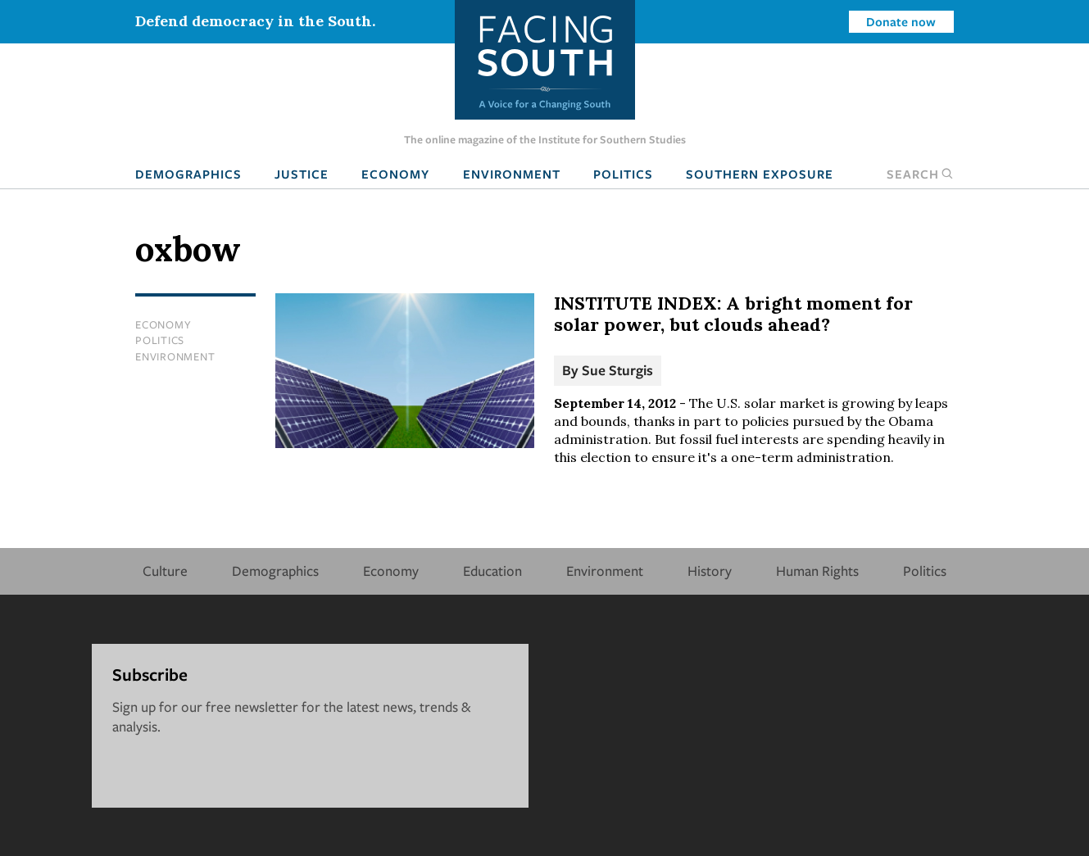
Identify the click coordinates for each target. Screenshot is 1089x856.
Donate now (901, 21)
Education (492, 570)
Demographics (188, 173)
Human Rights (817, 570)
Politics (623, 173)
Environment (511, 173)
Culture (165, 570)
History (709, 570)
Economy (395, 173)
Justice (302, 173)
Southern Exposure (759, 173)
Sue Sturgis (617, 369)
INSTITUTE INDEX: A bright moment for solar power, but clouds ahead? (733, 314)
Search (920, 173)
